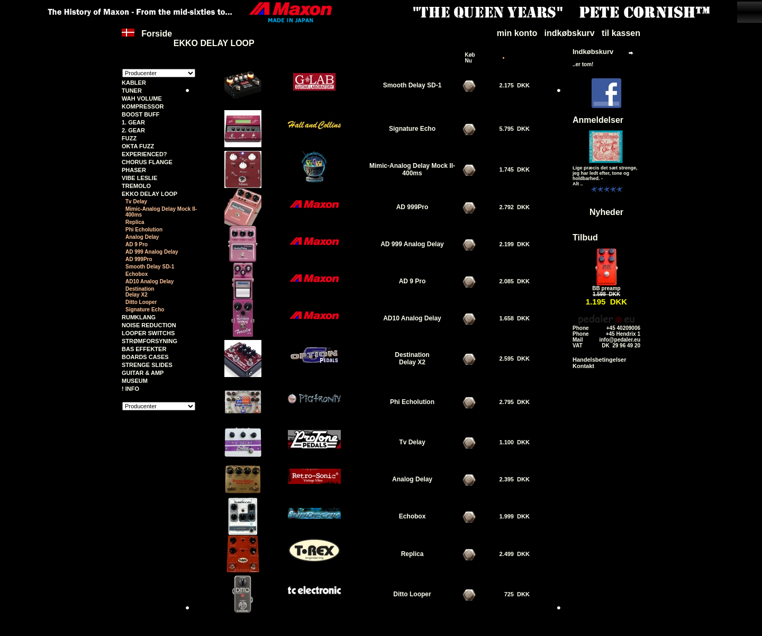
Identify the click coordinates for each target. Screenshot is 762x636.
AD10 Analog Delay (149, 281)
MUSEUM (135, 381)
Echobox (136, 274)
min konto (517, 33)
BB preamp (606, 288)
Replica (134, 222)
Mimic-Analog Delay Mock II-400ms (161, 212)
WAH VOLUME (142, 98)
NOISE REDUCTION (149, 325)
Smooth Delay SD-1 (149, 267)
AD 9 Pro (136, 244)
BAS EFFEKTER (144, 349)
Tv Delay (136, 201)
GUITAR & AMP (143, 373)
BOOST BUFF (141, 114)
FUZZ (129, 138)
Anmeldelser (598, 119)
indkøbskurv (570, 33)
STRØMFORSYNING (149, 341)
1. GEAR (133, 122)
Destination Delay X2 (139, 292)
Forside (147, 38)
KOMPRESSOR (143, 106)
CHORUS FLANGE (147, 162)
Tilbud (585, 237)
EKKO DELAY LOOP (214, 43)
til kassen (621, 33)
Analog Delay (142, 237)
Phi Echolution (143, 229)
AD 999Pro (138, 259)
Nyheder (606, 212)
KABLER (134, 82)
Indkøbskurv (593, 52)
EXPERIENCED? (144, 154)
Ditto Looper (141, 302)
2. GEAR (133, 130)
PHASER (134, 170)
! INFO (130, 389)
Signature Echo (144, 309)
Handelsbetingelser (599, 359)
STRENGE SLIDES (147, 365)
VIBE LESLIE (139, 178)
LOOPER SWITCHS (148, 333)
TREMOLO (136, 186)
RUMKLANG (139, 317)
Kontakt (583, 366)
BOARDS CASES (145, 357)
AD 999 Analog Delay (151, 252)
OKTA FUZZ (138, 146)
